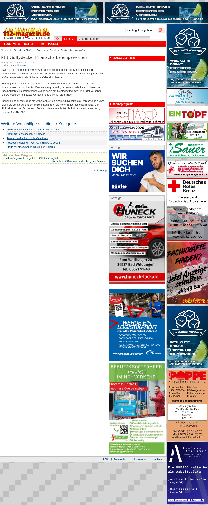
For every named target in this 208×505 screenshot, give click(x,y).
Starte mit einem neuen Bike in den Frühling (31, 147)
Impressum (140, 459)
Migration (21, 65)
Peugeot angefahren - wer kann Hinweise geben (33, 142)
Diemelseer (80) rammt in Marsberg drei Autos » (78, 161)
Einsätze (30, 50)
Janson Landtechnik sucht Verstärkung (28, 138)
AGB (105, 459)
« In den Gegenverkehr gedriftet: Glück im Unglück (30, 158)
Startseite (18, 50)
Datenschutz (121, 459)
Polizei (40, 50)
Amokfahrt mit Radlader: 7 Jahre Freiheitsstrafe (33, 129)
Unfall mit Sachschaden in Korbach (26, 134)
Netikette (157, 459)
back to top (100, 170)
